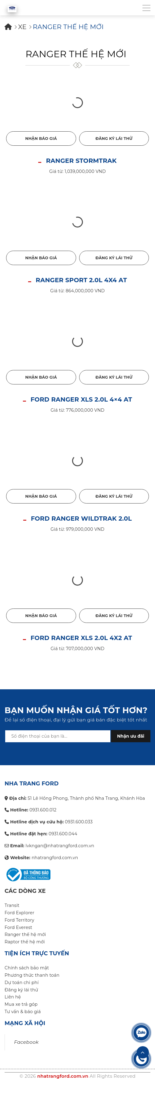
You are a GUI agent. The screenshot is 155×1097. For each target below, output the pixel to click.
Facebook (26, 1042)
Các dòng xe (25, 891)
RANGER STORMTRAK (81, 160)
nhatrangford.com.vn (62, 1076)
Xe (22, 27)
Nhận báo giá (41, 138)
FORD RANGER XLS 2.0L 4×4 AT (81, 399)
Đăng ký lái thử (113, 138)
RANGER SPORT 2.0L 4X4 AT (81, 280)
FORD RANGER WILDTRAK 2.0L (81, 518)
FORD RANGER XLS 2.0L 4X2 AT (81, 638)
